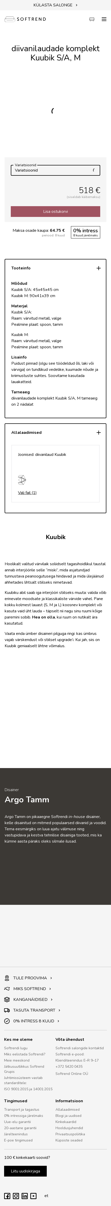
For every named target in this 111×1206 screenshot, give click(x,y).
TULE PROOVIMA (28, 978)
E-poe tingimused (18, 1140)
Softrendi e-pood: (69, 1054)
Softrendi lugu (15, 1048)
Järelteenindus (16, 1134)
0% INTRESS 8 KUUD (31, 1021)
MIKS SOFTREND (27, 989)
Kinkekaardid (65, 1121)
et (45, 1196)
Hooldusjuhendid (69, 1128)
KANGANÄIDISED (28, 999)
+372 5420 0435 (68, 1066)
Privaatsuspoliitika (70, 1134)
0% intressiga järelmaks (23, 1115)
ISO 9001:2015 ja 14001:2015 (28, 1089)
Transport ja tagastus (21, 1109)
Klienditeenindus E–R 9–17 (77, 1060)
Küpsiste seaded (68, 1140)
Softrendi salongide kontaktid (79, 1048)
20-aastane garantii (20, 1128)
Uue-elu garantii (17, 1121)
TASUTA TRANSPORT (32, 1010)
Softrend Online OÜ (71, 1073)
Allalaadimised (67, 1109)
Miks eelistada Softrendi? (24, 1054)
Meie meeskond (17, 1060)
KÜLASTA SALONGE (55, 5)
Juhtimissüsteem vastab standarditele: (23, 1080)
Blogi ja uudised (68, 1115)
